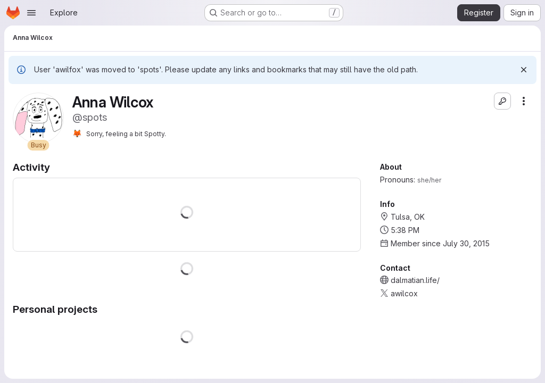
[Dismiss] (523, 69)
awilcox (404, 293)
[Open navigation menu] (31, 12)
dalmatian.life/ (415, 280)
